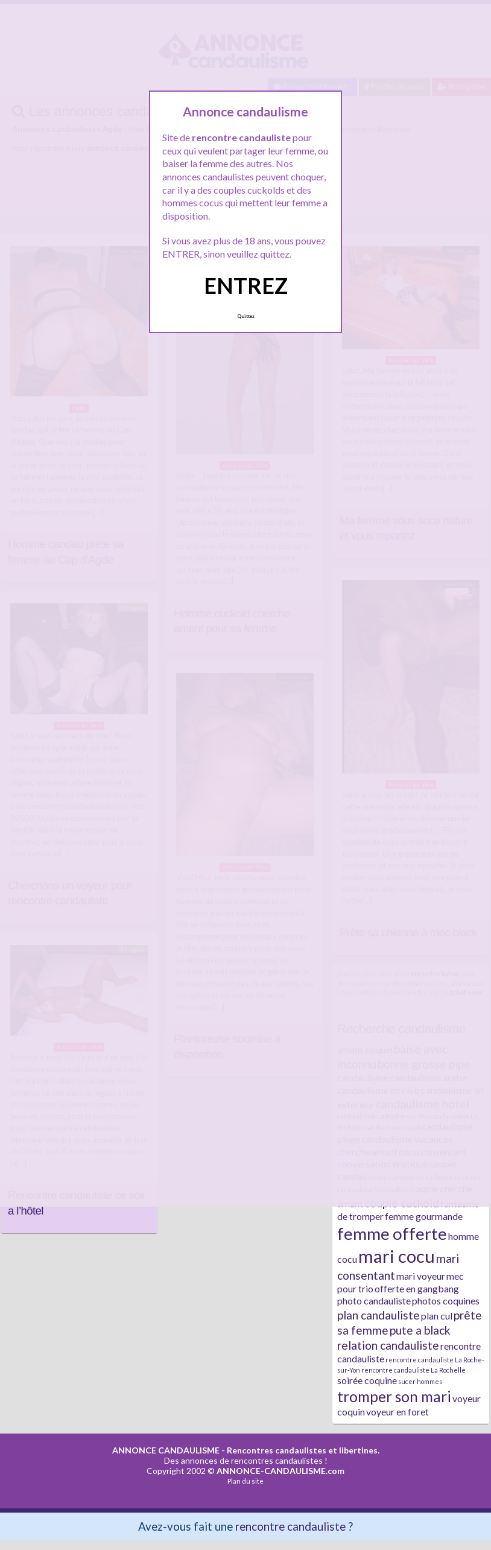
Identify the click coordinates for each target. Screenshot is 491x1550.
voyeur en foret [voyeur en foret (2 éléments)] (397, 1411)
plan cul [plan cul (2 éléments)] (436, 1315)
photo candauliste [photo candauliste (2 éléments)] (374, 1300)
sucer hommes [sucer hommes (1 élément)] (420, 1381)
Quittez (246, 316)
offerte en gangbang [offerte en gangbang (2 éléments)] (417, 1288)
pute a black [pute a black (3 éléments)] (420, 1330)
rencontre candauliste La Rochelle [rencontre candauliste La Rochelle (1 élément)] (413, 1370)
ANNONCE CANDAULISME (166, 1450)
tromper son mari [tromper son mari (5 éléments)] (394, 1396)
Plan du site (245, 1481)
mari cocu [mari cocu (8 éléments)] (396, 1255)
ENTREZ (246, 285)
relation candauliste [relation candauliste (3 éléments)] (388, 1345)
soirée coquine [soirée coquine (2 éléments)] (367, 1380)
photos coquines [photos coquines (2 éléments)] (446, 1300)
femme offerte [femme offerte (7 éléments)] (392, 1233)
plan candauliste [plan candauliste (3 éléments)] (378, 1315)
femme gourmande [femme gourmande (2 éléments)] (424, 1216)
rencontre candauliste (290, 1526)
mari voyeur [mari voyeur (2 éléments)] (420, 1276)
